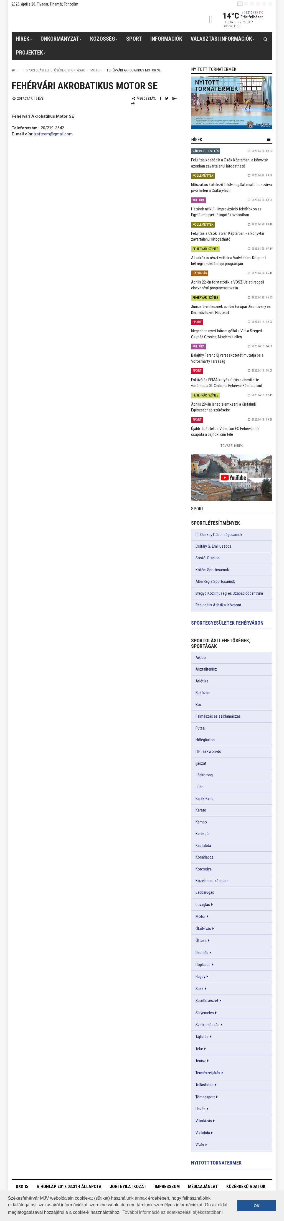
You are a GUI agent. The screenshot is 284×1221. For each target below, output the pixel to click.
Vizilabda (203, 1132)
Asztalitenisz (206, 669)
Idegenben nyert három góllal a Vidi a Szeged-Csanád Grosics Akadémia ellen (227, 333)
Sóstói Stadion (208, 557)
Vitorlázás (204, 1120)
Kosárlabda (205, 857)
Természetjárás (208, 1072)
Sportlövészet (207, 1000)
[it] (264, 4)
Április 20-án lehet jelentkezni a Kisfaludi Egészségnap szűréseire (223, 407)
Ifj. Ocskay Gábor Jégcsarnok (219, 534)
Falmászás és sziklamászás (218, 716)
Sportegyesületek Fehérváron (227, 623)
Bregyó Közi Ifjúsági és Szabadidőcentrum (229, 593)
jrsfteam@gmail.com (53, 134)
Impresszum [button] (167, 1186)
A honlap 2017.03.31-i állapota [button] (69, 1186)
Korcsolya (204, 869)
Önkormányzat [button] (61, 40)
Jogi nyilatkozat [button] (128, 1186)
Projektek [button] (31, 54)
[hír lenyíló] (268, 139)
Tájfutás (202, 1036)
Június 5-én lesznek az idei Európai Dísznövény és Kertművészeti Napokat (231, 309)
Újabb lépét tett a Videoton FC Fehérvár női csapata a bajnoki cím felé (225, 431)
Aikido (201, 657)
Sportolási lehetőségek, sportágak (55, 70)
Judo (200, 786)
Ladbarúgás (205, 892)
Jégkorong (204, 774)
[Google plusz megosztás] (174, 98)
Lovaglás (203, 904)
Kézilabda (203, 845)
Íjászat (201, 763)
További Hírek (231, 446)
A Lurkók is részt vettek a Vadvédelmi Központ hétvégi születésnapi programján (228, 260)
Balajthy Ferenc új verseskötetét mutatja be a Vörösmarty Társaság (227, 358)
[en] (246, 4)
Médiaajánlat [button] (203, 1186)
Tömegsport (205, 1096)
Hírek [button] (24, 40)
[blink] (270, 4)
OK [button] (256, 1206)
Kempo (201, 822)
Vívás (200, 1144)
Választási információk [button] (223, 40)
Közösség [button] (104, 40)
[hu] (240, 4)
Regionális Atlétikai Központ (218, 604)
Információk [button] (166, 38)
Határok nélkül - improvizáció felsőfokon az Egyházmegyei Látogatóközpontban (226, 212)
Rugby (200, 976)
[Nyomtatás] (133, 103)
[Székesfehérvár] (63, 19)
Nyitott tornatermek (216, 1163)
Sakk (200, 988)
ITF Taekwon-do (208, 751)
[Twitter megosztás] (166, 98)
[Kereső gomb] (265, 39)
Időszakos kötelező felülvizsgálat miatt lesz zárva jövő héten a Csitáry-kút (231, 187)
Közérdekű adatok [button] (245, 1186)
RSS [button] (19, 1186)
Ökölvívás (203, 928)
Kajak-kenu (205, 798)
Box (199, 704)
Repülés (202, 952)
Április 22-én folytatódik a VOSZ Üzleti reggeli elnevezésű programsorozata (227, 285)
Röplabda (203, 964)
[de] (258, 4)
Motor (96, 70)
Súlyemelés (205, 1012)
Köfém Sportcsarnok (212, 569)
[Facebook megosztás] (160, 98)
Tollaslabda (205, 1084)
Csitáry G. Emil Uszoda (214, 546)
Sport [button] (134, 38)
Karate (201, 810)
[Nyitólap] (13, 70)
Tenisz (201, 1060)
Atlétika (202, 681)
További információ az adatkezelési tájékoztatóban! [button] (173, 1212)
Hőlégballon (205, 739)
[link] (231, 102)
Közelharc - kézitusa (212, 880)
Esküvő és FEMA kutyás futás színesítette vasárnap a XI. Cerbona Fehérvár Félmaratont (226, 382)
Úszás (201, 1108)
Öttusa (201, 940)
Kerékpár (203, 833)
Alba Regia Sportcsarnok (215, 581)
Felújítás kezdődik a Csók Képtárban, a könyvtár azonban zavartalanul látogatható (229, 163)
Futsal (201, 728)
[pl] (252, 4)
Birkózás (203, 692)
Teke (199, 1048)
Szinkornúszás (207, 1024)
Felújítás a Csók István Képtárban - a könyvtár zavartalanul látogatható (227, 236)
